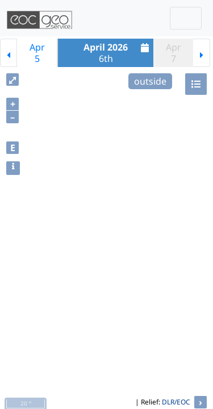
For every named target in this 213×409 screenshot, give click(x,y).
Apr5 (37, 53)
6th (117, 53)
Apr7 (173, 53)
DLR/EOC (176, 402)
